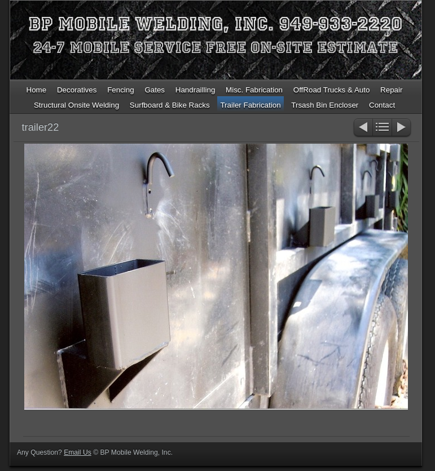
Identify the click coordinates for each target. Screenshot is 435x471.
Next (402, 128)
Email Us (77, 452)
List (382, 128)
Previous (362, 128)
